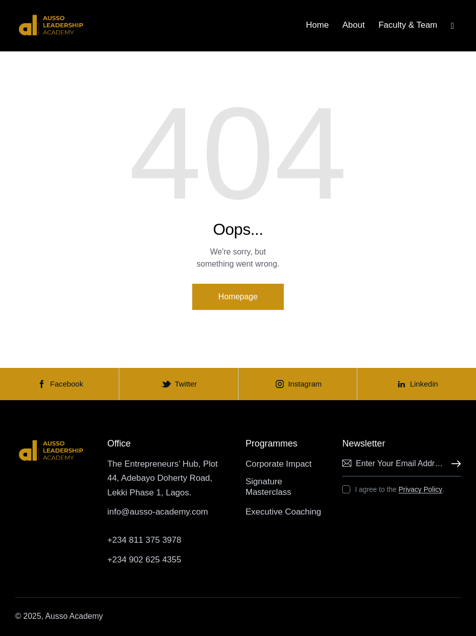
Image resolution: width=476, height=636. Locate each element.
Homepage (238, 296)
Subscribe (453, 464)
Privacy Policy (420, 489)
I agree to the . (399, 489)
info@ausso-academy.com (157, 512)
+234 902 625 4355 (144, 559)
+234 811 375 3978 (144, 540)
